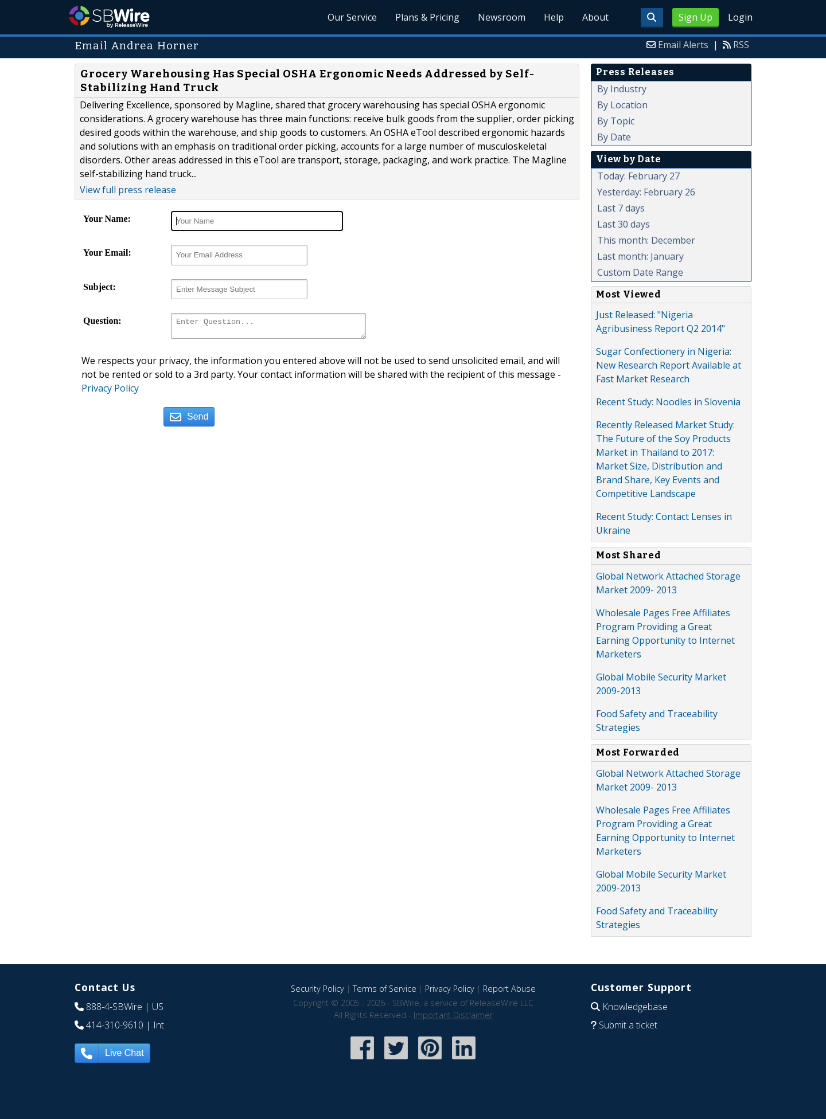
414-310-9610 (114, 1025)
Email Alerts (683, 44)
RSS (741, 44)
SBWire (109, 17)
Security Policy (317, 988)
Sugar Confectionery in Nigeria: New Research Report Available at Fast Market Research (668, 365)
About (595, 17)
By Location (622, 105)
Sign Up (695, 17)
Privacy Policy (110, 391)
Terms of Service (384, 988)
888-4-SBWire (114, 1006)
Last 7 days (621, 208)
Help (554, 17)
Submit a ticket (628, 1025)
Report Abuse (509, 988)
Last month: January (640, 256)
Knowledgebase (635, 1006)
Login (740, 17)
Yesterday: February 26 (646, 192)
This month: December (646, 240)
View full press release (128, 189)
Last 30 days (623, 224)
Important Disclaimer (453, 1015)
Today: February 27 (638, 176)
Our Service (352, 17)
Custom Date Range (640, 272)
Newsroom (501, 17)
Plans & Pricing (427, 17)
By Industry (621, 89)
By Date (614, 137)
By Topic (615, 121)
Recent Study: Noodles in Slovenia (668, 402)
